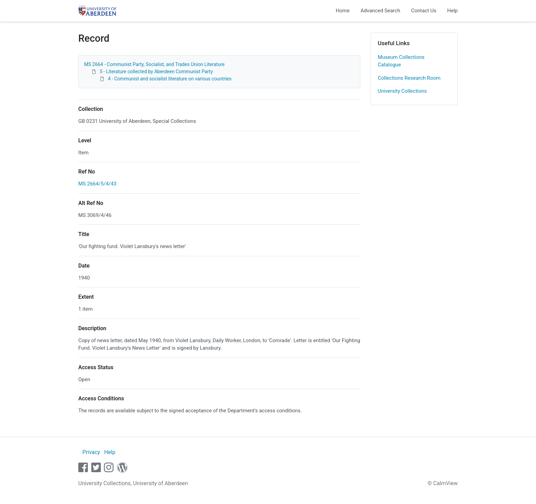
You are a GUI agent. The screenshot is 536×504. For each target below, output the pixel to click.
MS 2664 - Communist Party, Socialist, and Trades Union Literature (154, 64)
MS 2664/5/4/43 (97, 184)
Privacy (91, 452)
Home (342, 11)
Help (452, 11)
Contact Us (424, 11)
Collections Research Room (409, 78)
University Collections (402, 91)
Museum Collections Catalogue (401, 61)
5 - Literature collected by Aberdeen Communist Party (156, 71)
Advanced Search (380, 11)
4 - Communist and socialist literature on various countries (169, 78)
